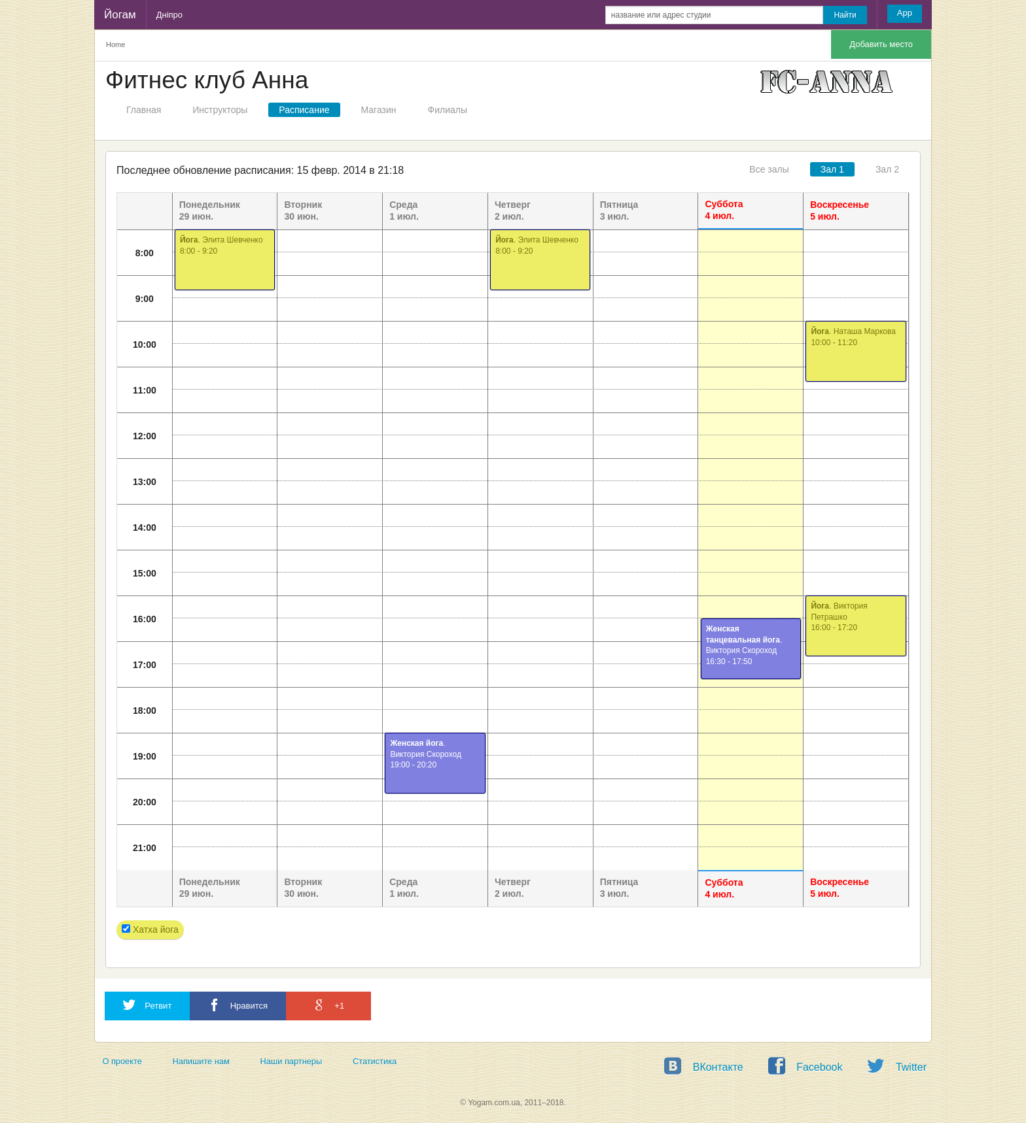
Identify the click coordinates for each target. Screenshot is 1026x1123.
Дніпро (169, 15)
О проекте (121, 1061)
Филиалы (447, 110)
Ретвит (147, 1005)
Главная (143, 110)
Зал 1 (832, 169)
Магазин (379, 110)
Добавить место (881, 44)
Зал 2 (887, 169)
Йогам (120, 14)
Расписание (304, 110)
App (904, 13)
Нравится (238, 1005)
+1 (328, 1005)
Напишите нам (201, 1061)
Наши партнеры (291, 1061)
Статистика (375, 1061)
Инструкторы (219, 110)
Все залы (768, 169)
